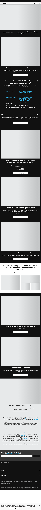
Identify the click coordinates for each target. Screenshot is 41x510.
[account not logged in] (35, 3)
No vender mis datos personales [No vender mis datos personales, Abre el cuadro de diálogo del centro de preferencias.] (14, 508)
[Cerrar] (39, 506)
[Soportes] (30, 298)
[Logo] (5, 3)
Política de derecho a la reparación (5, 503)
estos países (23, 233)
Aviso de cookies (29, 501)
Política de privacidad (10, 473)
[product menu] (1, 3)
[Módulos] (10, 302)
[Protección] (25, 306)
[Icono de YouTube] (23, 478)
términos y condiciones (36, 435)
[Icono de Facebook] (18, 478)
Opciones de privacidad (24, 501)
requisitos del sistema (26, 452)
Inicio (1, 482)
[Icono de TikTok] (26, 478)
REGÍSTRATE (36, 475)
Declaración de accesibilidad (16, 501)
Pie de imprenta (35, 501)
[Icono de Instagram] (14, 478)
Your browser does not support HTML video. (20, 122)
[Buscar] (37, 3)
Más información (23, 455)
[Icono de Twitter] (16, 478)
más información (26, 458)
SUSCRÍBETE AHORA (20, 75)
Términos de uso (16, 473)
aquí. (26, 438)
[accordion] (20, 487)
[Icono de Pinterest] (21, 478)
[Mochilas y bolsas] (35, 306)
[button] (20, 487)
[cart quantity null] (39, 3)
